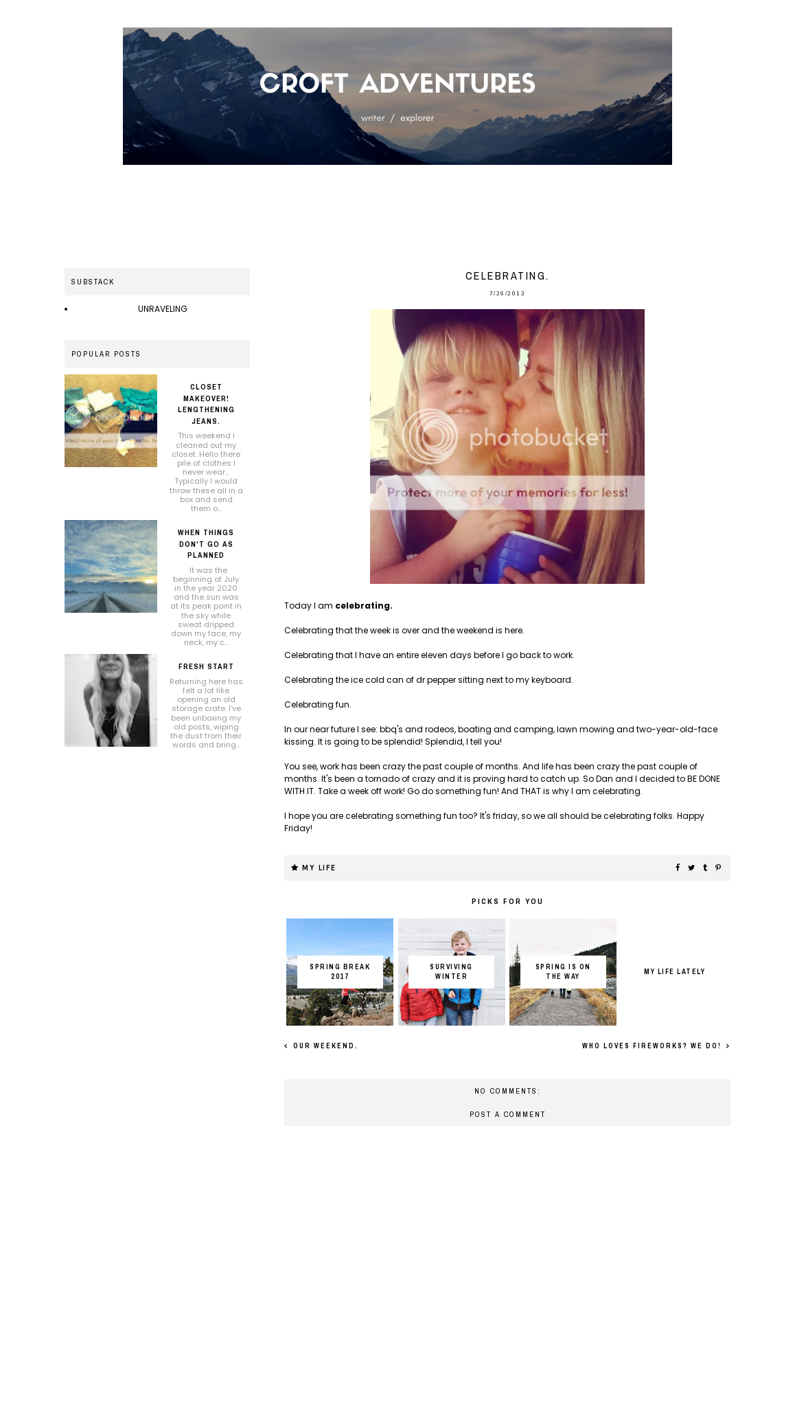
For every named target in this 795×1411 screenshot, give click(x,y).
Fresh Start (206, 666)
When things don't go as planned (206, 544)
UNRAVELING (162, 309)
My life (319, 867)
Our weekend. (324, 1045)
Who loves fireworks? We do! (653, 1045)
